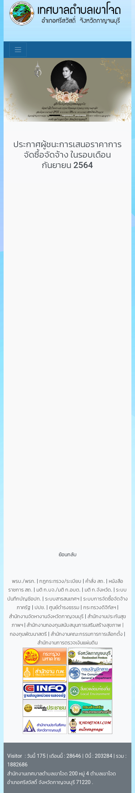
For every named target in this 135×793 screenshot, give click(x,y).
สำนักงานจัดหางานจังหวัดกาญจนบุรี (47, 616)
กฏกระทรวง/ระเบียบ (60, 581)
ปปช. (40, 607)
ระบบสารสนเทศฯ (63, 599)
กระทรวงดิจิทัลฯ (100, 607)
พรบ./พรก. (24, 581)
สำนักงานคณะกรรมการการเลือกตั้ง (87, 634)
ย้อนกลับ (68, 555)
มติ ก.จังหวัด (98, 590)
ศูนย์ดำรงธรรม (65, 607)
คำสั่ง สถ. (95, 581)
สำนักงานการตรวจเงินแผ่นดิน (67, 643)
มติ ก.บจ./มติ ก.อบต (57, 590)
